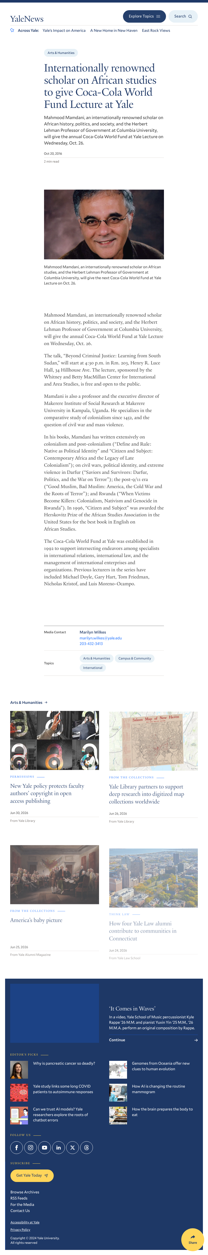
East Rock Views (156, 30)
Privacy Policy (20, 1229)
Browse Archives (24, 1192)
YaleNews (27, 20)
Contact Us (20, 1210)
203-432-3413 (91, 649)
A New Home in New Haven (113, 30)
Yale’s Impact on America (64, 30)
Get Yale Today (32, 1175)
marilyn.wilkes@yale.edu (101, 643)
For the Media (22, 1204)
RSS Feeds (18, 1198)
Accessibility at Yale (24, 1222)
